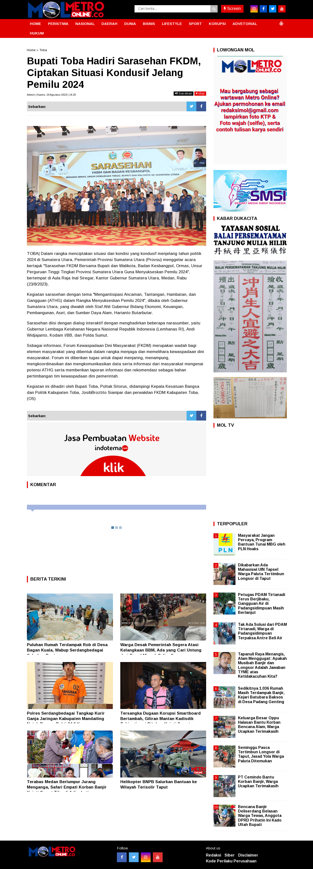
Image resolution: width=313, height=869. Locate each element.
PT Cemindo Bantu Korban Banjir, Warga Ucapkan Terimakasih (258, 781)
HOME (35, 24)
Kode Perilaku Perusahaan (231, 861)
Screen (232, 8)
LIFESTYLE (172, 24)
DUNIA (130, 24)
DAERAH (109, 24)
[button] (281, 21)
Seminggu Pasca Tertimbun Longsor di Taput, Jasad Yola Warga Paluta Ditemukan (261, 754)
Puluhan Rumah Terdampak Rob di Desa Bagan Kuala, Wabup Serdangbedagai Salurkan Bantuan (67, 650)
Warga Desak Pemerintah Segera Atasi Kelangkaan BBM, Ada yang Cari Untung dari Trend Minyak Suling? (160, 650)
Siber (229, 855)
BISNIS (149, 24)
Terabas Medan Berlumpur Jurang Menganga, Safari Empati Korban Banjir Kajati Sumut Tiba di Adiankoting (67, 787)
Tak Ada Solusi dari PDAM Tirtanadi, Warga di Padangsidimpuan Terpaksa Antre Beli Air (262, 631)
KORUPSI (217, 24)
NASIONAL (85, 24)
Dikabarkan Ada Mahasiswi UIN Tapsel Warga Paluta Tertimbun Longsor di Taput (261, 572)
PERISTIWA (58, 24)
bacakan (183, 93)
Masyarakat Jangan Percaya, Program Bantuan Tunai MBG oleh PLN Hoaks (261, 542)
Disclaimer (248, 855)
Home (31, 50)
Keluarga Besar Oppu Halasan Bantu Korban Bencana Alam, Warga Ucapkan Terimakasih (259, 724)
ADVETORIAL (245, 24)
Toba (43, 50)
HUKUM (37, 33)
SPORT (195, 24)
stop (200, 93)
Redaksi (213, 855)
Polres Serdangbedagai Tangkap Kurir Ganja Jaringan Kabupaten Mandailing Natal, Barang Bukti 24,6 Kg (66, 718)
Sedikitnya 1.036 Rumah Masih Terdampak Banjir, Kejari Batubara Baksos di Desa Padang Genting (261, 695)
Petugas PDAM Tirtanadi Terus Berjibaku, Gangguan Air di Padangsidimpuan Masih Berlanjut (261, 604)
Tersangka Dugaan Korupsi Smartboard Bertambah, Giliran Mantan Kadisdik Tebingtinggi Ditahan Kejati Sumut (160, 718)
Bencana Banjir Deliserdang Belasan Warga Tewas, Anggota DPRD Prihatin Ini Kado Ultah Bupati (259, 816)
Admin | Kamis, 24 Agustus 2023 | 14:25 (51, 94)
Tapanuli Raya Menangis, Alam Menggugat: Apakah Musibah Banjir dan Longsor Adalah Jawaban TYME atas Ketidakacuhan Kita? (262, 665)
